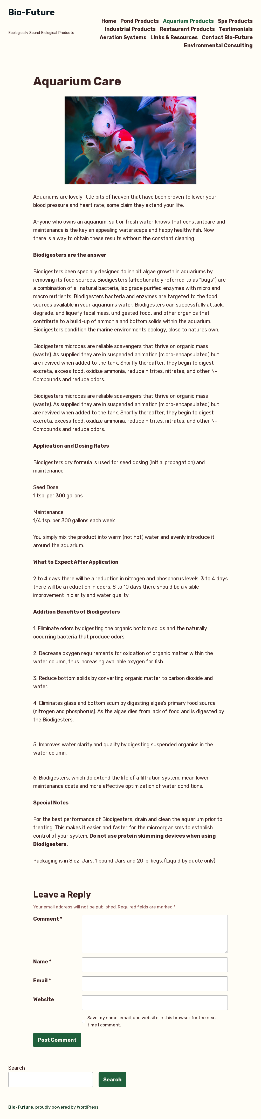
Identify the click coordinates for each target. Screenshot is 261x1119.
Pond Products (139, 21)
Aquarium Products (188, 21)
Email (42, 980)
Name (42, 961)
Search (16, 1068)
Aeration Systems (123, 37)
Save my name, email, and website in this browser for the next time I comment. (151, 1021)
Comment (47, 919)
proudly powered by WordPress (67, 1107)
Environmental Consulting (218, 45)
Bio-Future (31, 12)
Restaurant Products (187, 29)
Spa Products (235, 21)
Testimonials (236, 29)
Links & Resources (174, 37)
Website (43, 999)
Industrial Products (130, 29)
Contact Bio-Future (227, 37)
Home (108, 21)
